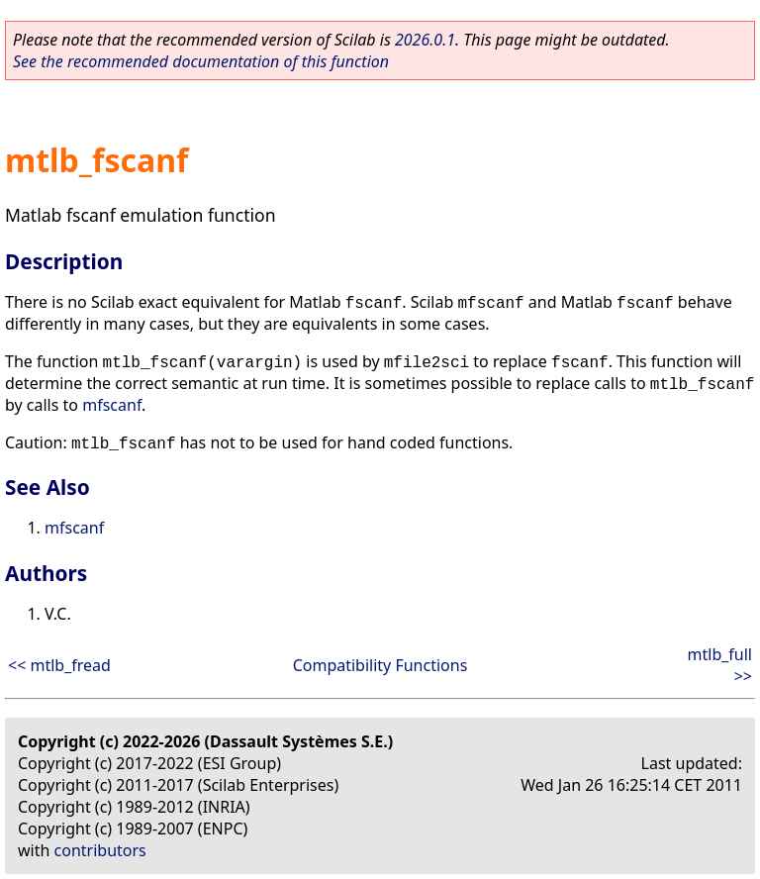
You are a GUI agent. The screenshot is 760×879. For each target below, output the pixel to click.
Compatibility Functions (380, 665)
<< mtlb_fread (59, 665)
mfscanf (112, 405)
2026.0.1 (425, 39)
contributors (100, 850)
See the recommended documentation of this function (201, 61)
